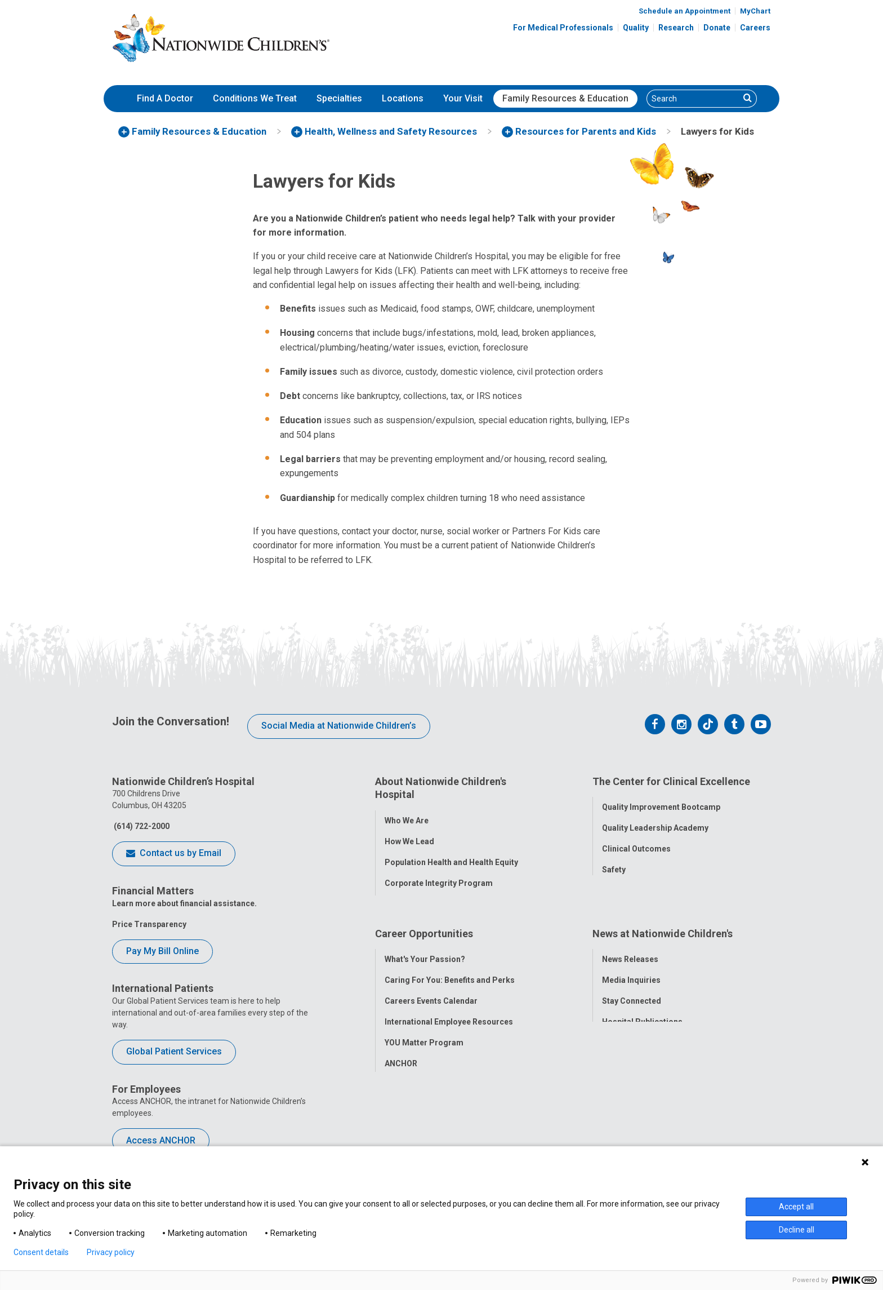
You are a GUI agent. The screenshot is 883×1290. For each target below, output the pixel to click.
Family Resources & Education (565, 98)
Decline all (796, 1229)
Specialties (339, 98)
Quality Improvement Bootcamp (661, 802)
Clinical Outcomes (636, 844)
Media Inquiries (631, 976)
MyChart (755, 11)
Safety (614, 865)
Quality (636, 28)
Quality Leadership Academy (655, 823)
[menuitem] (165, 99)
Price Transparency (149, 924)
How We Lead (409, 836)
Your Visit (463, 98)
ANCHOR (401, 1060)
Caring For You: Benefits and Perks (450, 976)
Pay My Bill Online (162, 951)
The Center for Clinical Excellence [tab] (671, 781)
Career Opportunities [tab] (424, 935)
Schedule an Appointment (684, 11)
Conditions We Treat (255, 98)
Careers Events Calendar (431, 997)
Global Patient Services (174, 1051)
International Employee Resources (449, 1018)
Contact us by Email (173, 854)
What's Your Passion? (425, 955)
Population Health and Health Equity (451, 857)
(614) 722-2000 (141, 826)
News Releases (630, 955)
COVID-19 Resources (424, 1080)
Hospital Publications (642, 1018)
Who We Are (407, 815)
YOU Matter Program (424, 1039)
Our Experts (623, 1039)
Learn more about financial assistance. (184, 903)
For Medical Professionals (563, 28)
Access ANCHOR (160, 1140)
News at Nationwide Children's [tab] (662, 935)
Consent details (41, 1252)
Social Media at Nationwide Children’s (338, 725)
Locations (402, 98)
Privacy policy (111, 1252)
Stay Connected (631, 997)
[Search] (693, 99)
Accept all (796, 1206)
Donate (716, 28)
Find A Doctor (165, 98)
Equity (613, 885)
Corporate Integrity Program (439, 878)
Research (676, 28)
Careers (755, 28)
